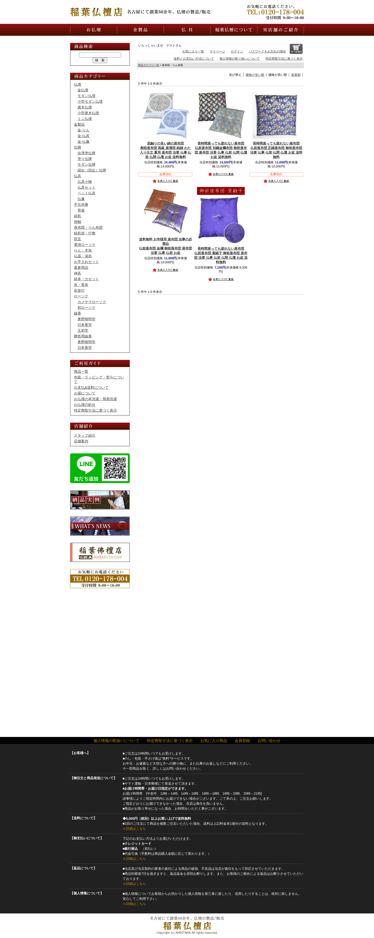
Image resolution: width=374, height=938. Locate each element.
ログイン (237, 51)
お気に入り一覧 (193, 51)
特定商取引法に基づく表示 (284, 58)
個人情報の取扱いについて (116, 741)
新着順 (296, 75)
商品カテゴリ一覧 (148, 65)
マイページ (217, 51)
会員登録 (242, 741)
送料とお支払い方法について (194, 58)
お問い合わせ (269, 741)
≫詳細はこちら (134, 828)
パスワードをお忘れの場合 (267, 51)
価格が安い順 (255, 75)
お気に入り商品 (213, 741)
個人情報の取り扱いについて (239, 58)
